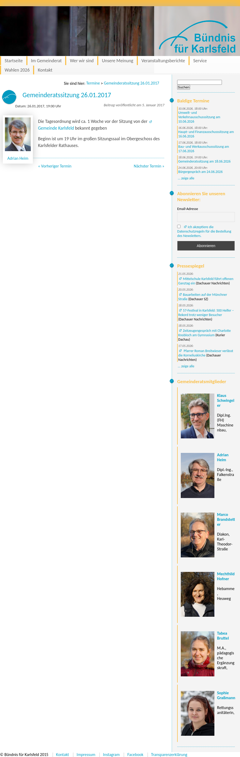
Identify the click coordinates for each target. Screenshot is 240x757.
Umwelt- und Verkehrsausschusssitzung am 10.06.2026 (199, 117)
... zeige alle (186, 178)
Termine (93, 83)
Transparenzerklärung (169, 754)
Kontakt (45, 70)
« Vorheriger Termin (54, 166)
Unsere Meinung (117, 61)
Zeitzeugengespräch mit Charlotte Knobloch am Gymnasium (204, 332)
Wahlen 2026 (17, 70)
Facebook (135, 754)
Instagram (111, 754)
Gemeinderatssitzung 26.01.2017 (131, 83)
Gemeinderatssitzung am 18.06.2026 (204, 161)
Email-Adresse (187, 209)
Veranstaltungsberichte (163, 61)
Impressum (86, 754)
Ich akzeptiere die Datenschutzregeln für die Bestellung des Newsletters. (204, 231)
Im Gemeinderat (46, 61)
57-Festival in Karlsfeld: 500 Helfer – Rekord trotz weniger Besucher (206, 312)
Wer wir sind (82, 61)
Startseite (14, 61)
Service (200, 61)
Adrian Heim (18, 158)
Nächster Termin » (149, 166)
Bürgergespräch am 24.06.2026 (200, 172)
